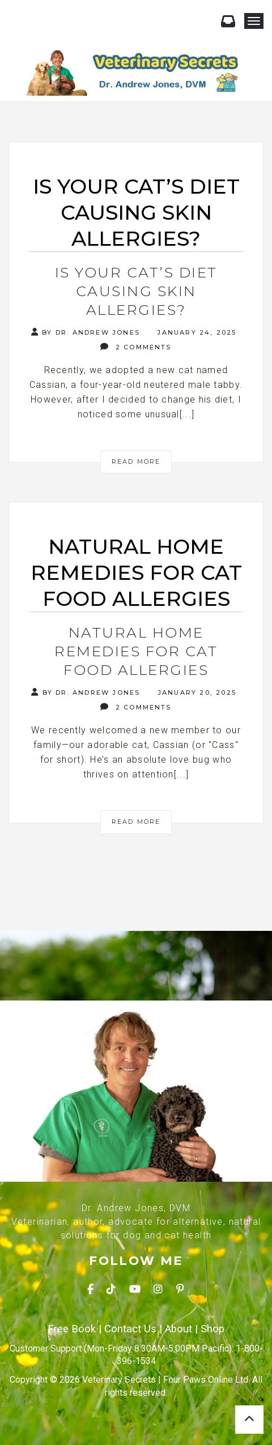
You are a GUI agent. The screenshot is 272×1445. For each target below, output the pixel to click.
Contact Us (130, 1329)
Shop (212, 1329)
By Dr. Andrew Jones (85, 332)
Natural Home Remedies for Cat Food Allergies (136, 651)
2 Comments (135, 347)
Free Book (72, 1329)
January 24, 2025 (195, 332)
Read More (136, 461)
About (178, 1329)
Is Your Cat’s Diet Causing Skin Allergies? (136, 291)
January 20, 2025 (195, 692)
